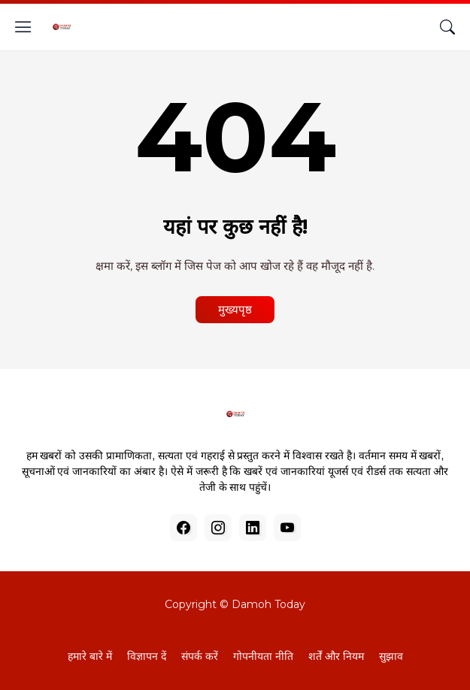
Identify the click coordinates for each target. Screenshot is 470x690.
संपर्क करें (199, 656)
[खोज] (447, 27)
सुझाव (391, 656)
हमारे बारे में (90, 656)
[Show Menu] (23, 27)
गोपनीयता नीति (263, 656)
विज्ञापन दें (146, 656)
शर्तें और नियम (336, 656)
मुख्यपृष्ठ (235, 309)
